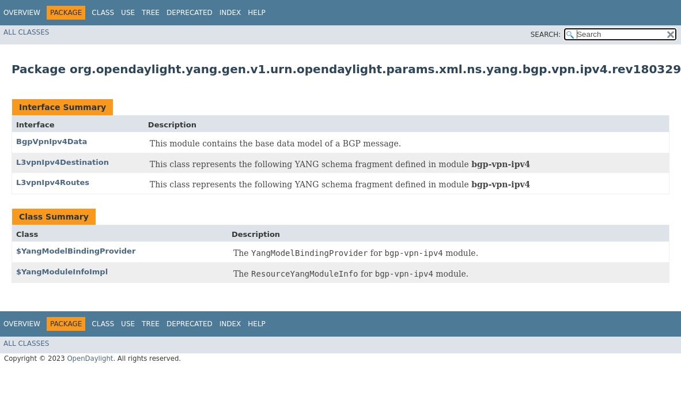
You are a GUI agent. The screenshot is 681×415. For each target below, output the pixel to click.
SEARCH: (546, 35)
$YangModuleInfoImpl (62, 271)
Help (257, 13)
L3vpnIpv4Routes (52, 182)
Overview (21, 13)
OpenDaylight (90, 358)
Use (128, 13)
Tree (151, 13)
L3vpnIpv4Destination (62, 162)
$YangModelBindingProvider (75, 251)
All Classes (26, 32)
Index (230, 13)
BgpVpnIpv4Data (51, 141)
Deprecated (190, 13)
